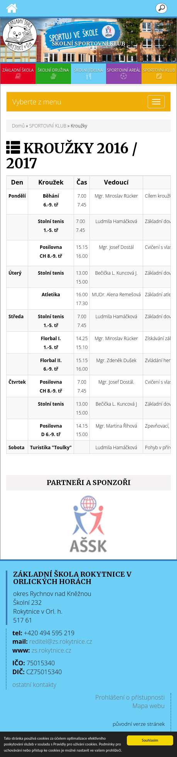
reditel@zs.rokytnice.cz (60, 641)
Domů (18, 126)
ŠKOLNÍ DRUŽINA (53, 73)
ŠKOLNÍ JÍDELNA (88, 73)
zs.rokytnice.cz (51, 650)
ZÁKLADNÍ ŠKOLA (17, 73)
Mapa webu (148, 706)
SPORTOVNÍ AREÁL (123, 73)
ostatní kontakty (34, 684)
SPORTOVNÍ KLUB (159, 73)
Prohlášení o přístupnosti (130, 697)
